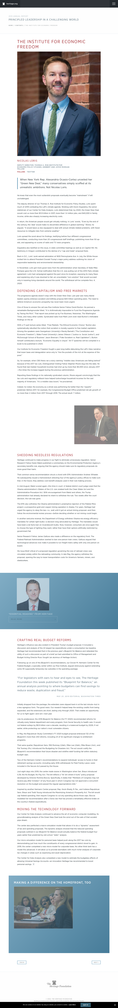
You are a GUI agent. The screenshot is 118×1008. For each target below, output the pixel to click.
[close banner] (115, 1005)
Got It (85, 1005)
